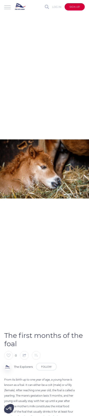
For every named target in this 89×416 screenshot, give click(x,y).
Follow (46, 366)
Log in (56, 7)
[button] (9, 409)
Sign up (75, 6)
